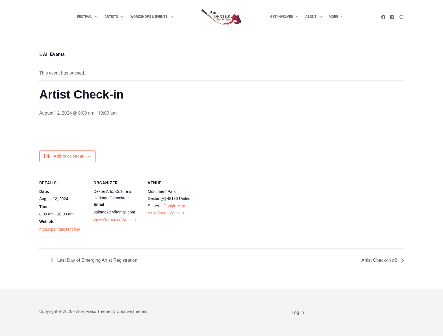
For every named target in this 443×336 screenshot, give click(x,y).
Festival (88, 17)
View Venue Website (166, 212)
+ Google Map (172, 206)
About (314, 17)
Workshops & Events (153, 17)
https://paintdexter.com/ (59, 229)
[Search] (401, 17)
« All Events (52, 54)
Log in (298, 312)
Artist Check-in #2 (379, 260)
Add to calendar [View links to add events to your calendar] (69, 156)
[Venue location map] (232, 210)
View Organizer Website (115, 219)
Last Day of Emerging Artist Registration (96, 260)
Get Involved (285, 17)
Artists (115, 17)
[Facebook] (383, 17)
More (337, 17)
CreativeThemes (132, 311)
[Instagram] (392, 17)
